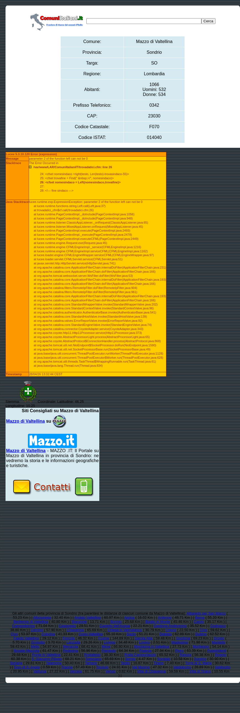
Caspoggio (67, 626)
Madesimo (180, 642)
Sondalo (163, 659)
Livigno (109, 642)
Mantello (218, 642)
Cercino (37, 630)
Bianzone (79, 622)
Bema (199, 617)
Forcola (68, 638)
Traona (67, 667)
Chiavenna (75, 630)
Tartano (91, 663)
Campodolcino (23, 626)
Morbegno (201, 646)
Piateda (145, 650)
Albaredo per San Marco (206, 613)
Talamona (53, 663)
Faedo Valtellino (26, 638)
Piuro (179, 650)
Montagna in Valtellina (151, 646)
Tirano (159, 663)
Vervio (110, 671)
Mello (35, 646)
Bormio (116, 622)
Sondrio (200, 659)
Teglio (125, 663)
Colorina (48, 634)
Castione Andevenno (170, 626)
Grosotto (38, 642)
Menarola (70, 646)
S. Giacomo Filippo (46, 659)
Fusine (103, 638)
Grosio (219, 638)
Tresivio (102, 667)
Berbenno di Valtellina (31, 622)
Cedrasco (218, 626)
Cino (203, 630)
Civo (14, 634)
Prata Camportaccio (140, 655)
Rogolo (220, 655)
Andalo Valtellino (87, 617)
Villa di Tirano (200, 671)
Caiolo (199, 622)
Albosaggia (42, 617)
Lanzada (73, 642)
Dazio (131, 634)
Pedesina (70, 650)
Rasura (185, 655)
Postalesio (92, 655)
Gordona (183, 638)
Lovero (144, 642)
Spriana (16, 663)
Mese (106, 646)
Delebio (165, 634)
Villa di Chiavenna (151, 671)
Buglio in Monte (157, 622)
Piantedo (109, 650)
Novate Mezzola (26, 650)
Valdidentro (182, 667)
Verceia (76, 671)
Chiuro (171, 630)
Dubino (201, 634)
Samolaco (94, 659)
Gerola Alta (143, 638)
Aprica (129, 617)
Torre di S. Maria (198, 663)
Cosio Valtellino (91, 634)
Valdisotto (222, 667)
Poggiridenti (216, 650)
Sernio (130, 659)
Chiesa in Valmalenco (125, 630)
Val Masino (141, 667)
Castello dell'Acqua (115, 626)
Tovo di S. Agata (27, 667)
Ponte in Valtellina (46, 655)
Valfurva (39, 671)
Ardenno (164, 617)
